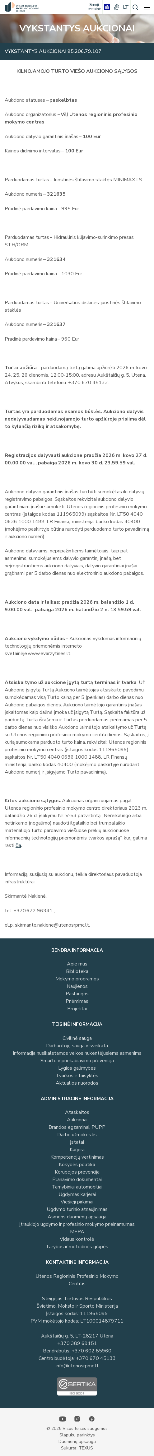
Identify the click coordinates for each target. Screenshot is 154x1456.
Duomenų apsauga (77, 1441)
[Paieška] (135, 7)
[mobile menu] (147, 7)
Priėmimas (77, 1001)
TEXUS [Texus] (86, 1448)
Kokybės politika (77, 1164)
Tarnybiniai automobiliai (77, 1187)
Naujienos (77, 986)
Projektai (77, 1008)
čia (18, 845)
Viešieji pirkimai (77, 1201)
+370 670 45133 (96, 1358)
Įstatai (77, 1142)
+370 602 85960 (91, 1350)
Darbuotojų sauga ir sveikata (77, 1045)
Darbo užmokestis (77, 1134)
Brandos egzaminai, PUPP (77, 1127)
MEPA (77, 1231)
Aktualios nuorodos (77, 1083)
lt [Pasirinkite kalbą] (126, 7)
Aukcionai (77, 1119)
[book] (107, 7)
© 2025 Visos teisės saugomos (77, 1428)
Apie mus (77, 964)
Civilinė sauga (77, 1038)
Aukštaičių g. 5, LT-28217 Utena (77, 1336)
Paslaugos (77, 993)
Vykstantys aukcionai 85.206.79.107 (53, 51)
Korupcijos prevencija (77, 1172)
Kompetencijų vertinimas (77, 1157)
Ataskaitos (77, 1112)
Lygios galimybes (77, 1068)
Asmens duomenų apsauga (77, 1216)
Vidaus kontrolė (77, 1239)
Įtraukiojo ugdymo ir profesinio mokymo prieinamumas (77, 1224)
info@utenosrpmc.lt (77, 1365)
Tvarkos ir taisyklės (77, 1075)
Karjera (77, 1149)
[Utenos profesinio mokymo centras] (20, 7)
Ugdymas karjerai (77, 1194)
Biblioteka (77, 971)
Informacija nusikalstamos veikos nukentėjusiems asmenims (77, 1053)
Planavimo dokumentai (77, 1179)
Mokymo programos (77, 978)
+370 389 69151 (77, 1343)
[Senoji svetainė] (94, 7)
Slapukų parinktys (77, 1435)
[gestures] (116, 7)
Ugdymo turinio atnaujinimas (77, 1209)
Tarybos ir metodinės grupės (77, 1246)
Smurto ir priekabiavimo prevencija (77, 1060)
